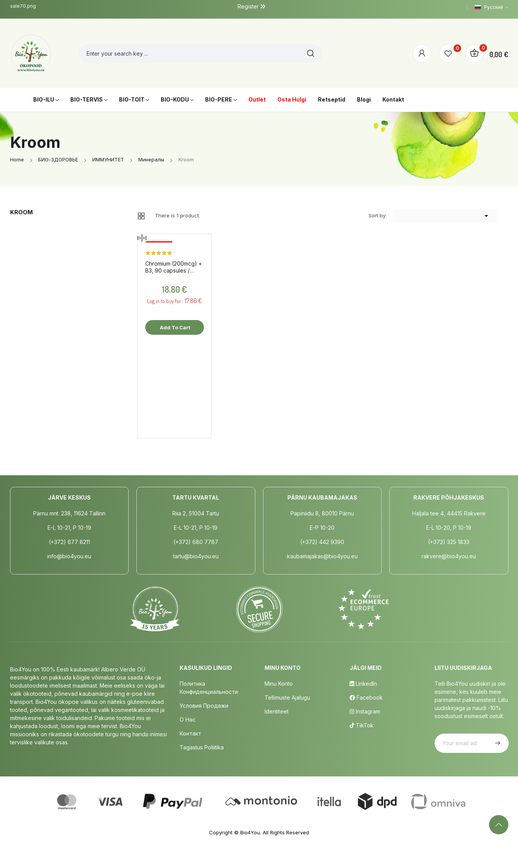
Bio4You (250, 832)
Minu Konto (279, 683)
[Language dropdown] (491, 7)
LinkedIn (363, 683)
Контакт (190, 733)
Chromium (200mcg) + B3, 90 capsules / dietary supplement (173, 267)
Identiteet (277, 711)
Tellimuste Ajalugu (287, 697)
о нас (187, 719)
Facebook (366, 697)
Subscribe (497, 743)
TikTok (362, 725)
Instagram (365, 711)
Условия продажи (204, 705)
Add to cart (174, 327)
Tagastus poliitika (202, 747)
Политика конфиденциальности (209, 687)
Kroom (21, 212)
